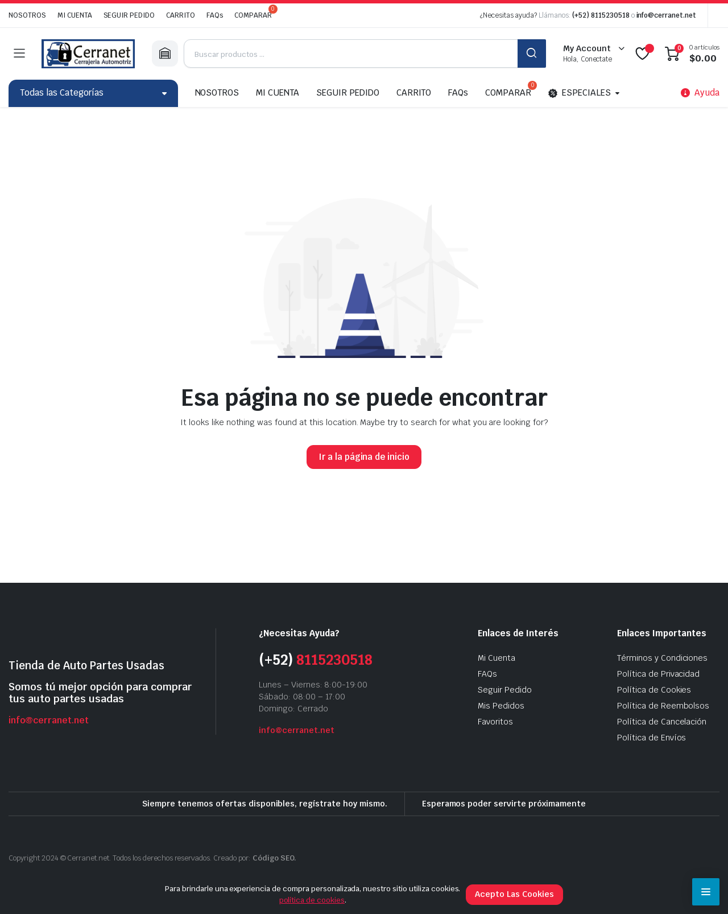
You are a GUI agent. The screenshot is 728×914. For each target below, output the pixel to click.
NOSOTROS (27, 15)
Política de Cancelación (661, 722)
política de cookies (312, 900)
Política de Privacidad (658, 674)
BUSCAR (532, 53)
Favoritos (495, 722)
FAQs (214, 15)
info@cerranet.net (666, 15)
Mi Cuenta (496, 658)
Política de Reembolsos (663, 706)
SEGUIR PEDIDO (129, 15)
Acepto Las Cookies (514, 894)
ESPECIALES (579, 93)
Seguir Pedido (505, 690)
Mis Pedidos (501, 706)
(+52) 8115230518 (601, 15)
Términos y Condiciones (662, 658)
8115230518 (334, 660)
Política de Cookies (654, 690)
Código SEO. (275, 858)
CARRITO (180, 15)
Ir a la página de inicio (364, 456)
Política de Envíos (651, 737)
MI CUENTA (74, 15)
